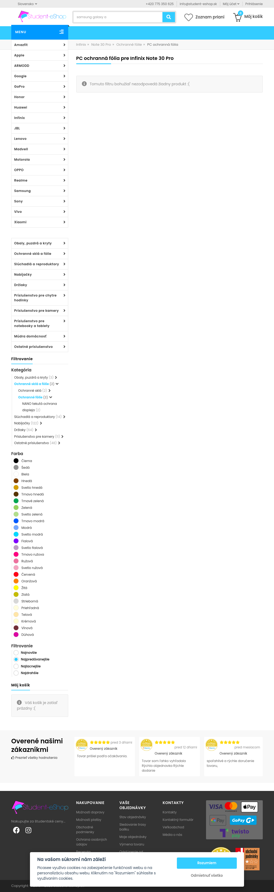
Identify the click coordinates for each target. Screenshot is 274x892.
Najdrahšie (30, 673)
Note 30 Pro (101, 44)
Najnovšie (29, 652)
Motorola (22, 159)
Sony (18, 201)
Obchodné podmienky (85, 829)
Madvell (21, 149)
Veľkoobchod (173, 827)
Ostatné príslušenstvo (33, 346)
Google (20, 76)
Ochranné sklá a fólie (32, 253)
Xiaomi (20, 222)
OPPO (19, 170)
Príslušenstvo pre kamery (36, 310)
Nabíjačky (23, 274)
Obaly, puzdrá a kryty (33, 243)
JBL (17, 128)
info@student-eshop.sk (198, 4)
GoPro (19, 86)
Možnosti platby (88, 819)
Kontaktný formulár (178, 819)
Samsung (22, 191)
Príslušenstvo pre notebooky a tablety (32, 323)
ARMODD (21, 65)
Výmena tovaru (131, 844)
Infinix (19, 118)
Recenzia (83, 851)
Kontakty (170, 812)
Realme (21, 180)
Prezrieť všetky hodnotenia (34, 757)
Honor (19, 97)
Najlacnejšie (31, 666)
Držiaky (20, 285)
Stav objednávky (132, 817)
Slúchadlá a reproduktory (36, 264)
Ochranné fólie (129, 44)
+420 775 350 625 (160, 4)
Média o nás (172, 834)
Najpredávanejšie (35, 659)
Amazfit (21, 45)
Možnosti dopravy (90, 812)
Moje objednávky (132, 837)
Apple (19, 55)
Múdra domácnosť (30, 336)
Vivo (18, 211)
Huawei (20, 107)
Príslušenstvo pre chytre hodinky (35, 297)
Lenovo (20, 138)
